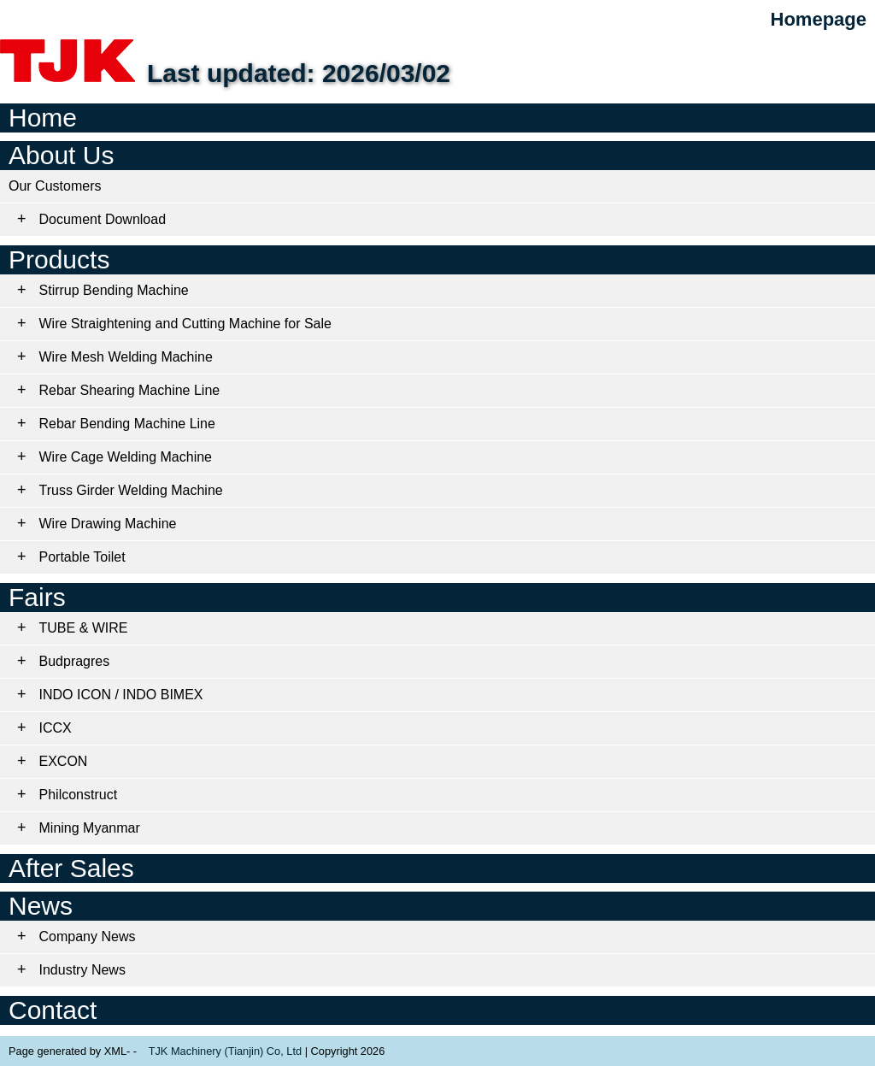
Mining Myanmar (89, 828)
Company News (87, 936)
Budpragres (74, 661)
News (41, 906)
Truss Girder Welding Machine (131, 490)
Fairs (37, 597)
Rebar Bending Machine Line (127, 423)
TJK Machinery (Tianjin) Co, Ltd (225, 1051)
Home (43, 117)
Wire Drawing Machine (108, 523)
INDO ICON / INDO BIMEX (121, 694)
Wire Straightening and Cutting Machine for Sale (185, 323)
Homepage (818, 19)
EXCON (63, 761)
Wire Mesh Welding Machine (126, 357)
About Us (61, 155)
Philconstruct (78, 794)
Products (59, 259)
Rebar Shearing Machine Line (129, 390)
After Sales (71, 868)
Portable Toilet (82, 557)
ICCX (55, 728)
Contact (53, 1010)
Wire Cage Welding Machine (125, 457)
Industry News (82, 970)
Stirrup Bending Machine (114, 290)
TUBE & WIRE (83, 628)
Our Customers (55, 186)
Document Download (103, 219)
